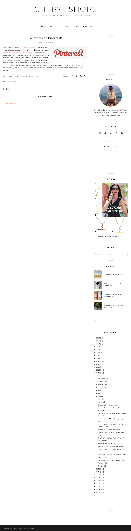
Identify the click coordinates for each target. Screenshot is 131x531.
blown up (23, 50)
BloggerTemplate (30, 528)
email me (56, 68)
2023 (98, 347)
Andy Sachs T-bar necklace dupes (111, 236)
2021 (98, 352)
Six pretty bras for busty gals (108, 405)
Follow (96, 321)
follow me (26, 68)
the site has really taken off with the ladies (18, 53)
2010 (98, 472)
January (100, 466)
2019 (98, 358)
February (101, 463)
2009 (98, 475)
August (100, 387)
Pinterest (21, 47)
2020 (98, 355)
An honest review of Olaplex (114, 274)
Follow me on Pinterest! (106, 443)
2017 (98, 364)
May (99, 396)
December (101, 376)
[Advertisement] (111, 55)
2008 (98, 478)
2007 (98, 480)
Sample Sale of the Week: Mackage (110, 446)
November (101, 379)
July (99, 390)
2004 (98, 489)
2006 (98, 483)
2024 (98, 344)
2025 (98, 341)
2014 (98, 367)
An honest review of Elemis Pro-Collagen (114, 295)
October (101, 382)
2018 (98, 361)
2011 (98, 469)
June (99, 393)
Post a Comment (12, 103)
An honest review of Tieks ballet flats (114, 306)
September (102, 384)
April (99, 399)
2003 (98, 492)
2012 (98, 373)
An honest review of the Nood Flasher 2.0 (115, 285)
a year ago (33, 47)
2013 (98, 370)
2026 (98, 338)
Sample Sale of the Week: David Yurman (112, 460)
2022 (98, 349)
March (100, 402)
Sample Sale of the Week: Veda (109, 430)
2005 (98, 486)
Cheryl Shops (65, 9)
